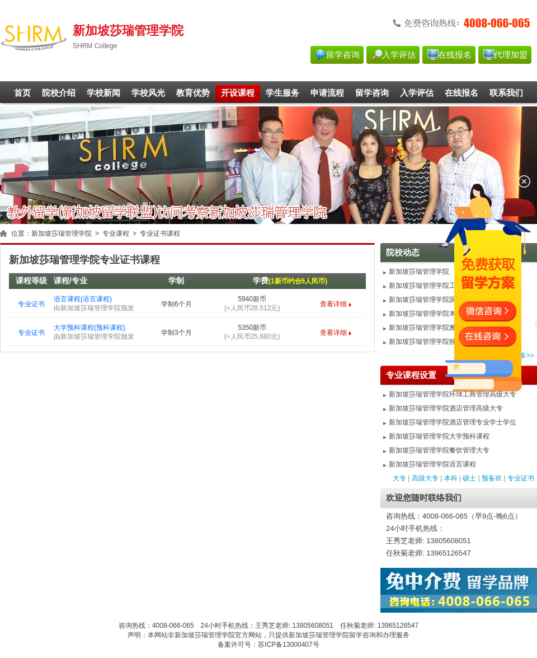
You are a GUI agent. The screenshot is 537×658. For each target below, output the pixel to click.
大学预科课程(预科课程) (89, 328)
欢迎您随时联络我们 (423, 497)
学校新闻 (103, 92)
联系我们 (506, 92)
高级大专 (425, 478)
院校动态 (403, 252)
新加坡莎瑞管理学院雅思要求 (432, 328)
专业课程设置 (411, 375)
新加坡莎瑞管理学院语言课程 (432, 464)
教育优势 (193, 92)
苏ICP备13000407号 (288, 644)
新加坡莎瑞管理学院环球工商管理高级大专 (452, 394)
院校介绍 (59, 92)
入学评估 (399, 54)
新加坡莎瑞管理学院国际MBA (433, 300)
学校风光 (148, 92)
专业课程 (115, 233)
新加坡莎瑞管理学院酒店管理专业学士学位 (452, 422)
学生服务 (282, 92)
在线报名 (455, 54)
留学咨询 (343, 54)
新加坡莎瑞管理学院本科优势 (432, 314)
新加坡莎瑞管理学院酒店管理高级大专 (446, 408)
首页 (22, 92)
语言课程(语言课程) (83, 299)
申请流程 (327, 92)
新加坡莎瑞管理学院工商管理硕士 (439, 286)
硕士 (469, 478)
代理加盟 (510, 54)
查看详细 (333, 304)
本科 (451, 478)
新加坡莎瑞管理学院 (61, 233)
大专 (399, 478)
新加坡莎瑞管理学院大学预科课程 (439, 436)
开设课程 (238, 92)
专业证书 (31, 304)
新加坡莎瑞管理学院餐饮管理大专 (439, 450)
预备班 (492, 478)
